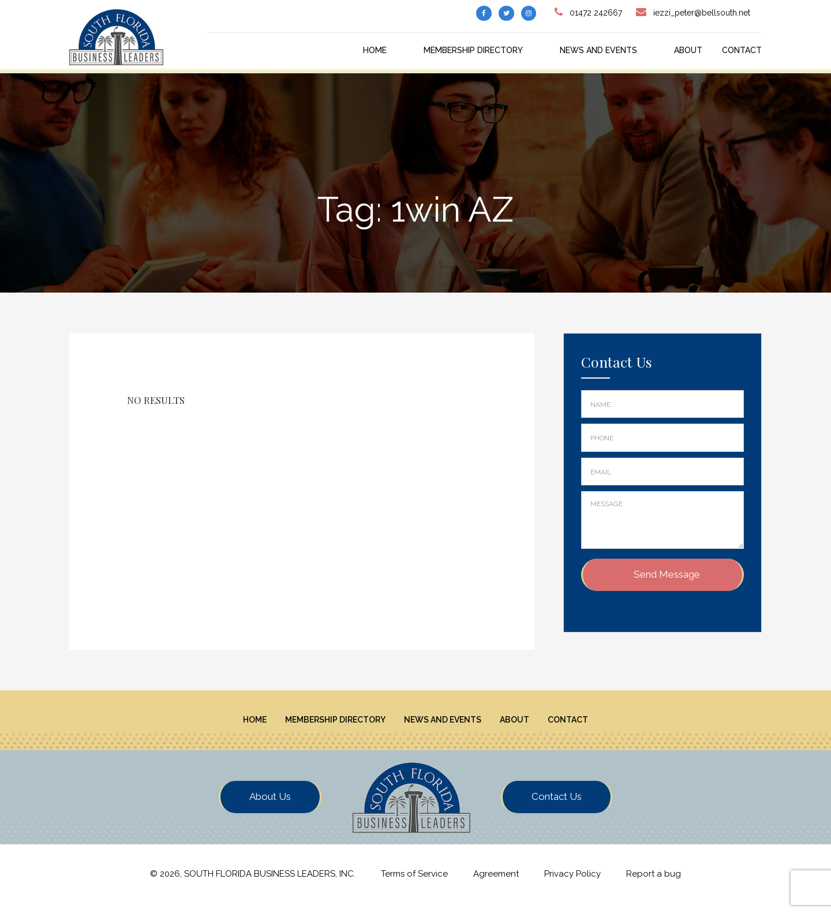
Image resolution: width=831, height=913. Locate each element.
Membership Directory (473, 50)
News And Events (598, 50)
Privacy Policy (572, 883)
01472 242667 (596, 12)
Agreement (496, 883)
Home (375, 50)
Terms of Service (414, 883)
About (688, 50)
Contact (742, 50)
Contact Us (556, 805)
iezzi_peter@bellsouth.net (701, 12)
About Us (270, 805)
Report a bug (653, 883)
